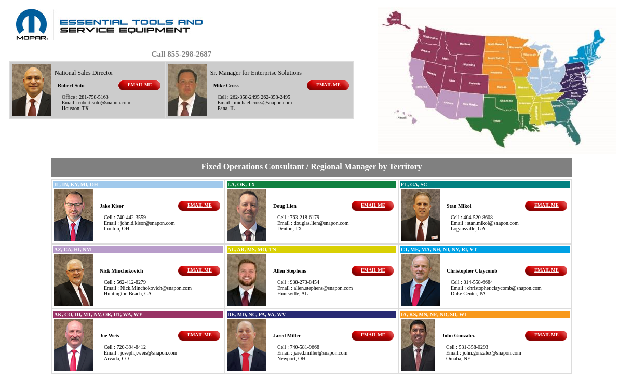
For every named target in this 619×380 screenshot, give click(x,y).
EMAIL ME (140, 84)
